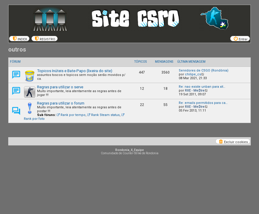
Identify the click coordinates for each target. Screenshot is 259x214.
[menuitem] (19, 38)
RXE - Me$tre (195, 90)
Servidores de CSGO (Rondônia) (203, 70)
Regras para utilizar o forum (60, 103)
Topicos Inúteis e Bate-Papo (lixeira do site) (74, 71)
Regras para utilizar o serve (60, 87)
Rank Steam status (103, 115)
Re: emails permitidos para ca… (203, 103)
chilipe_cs (193, 74)
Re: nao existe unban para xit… (202, 87)
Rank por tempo (71, 115)
